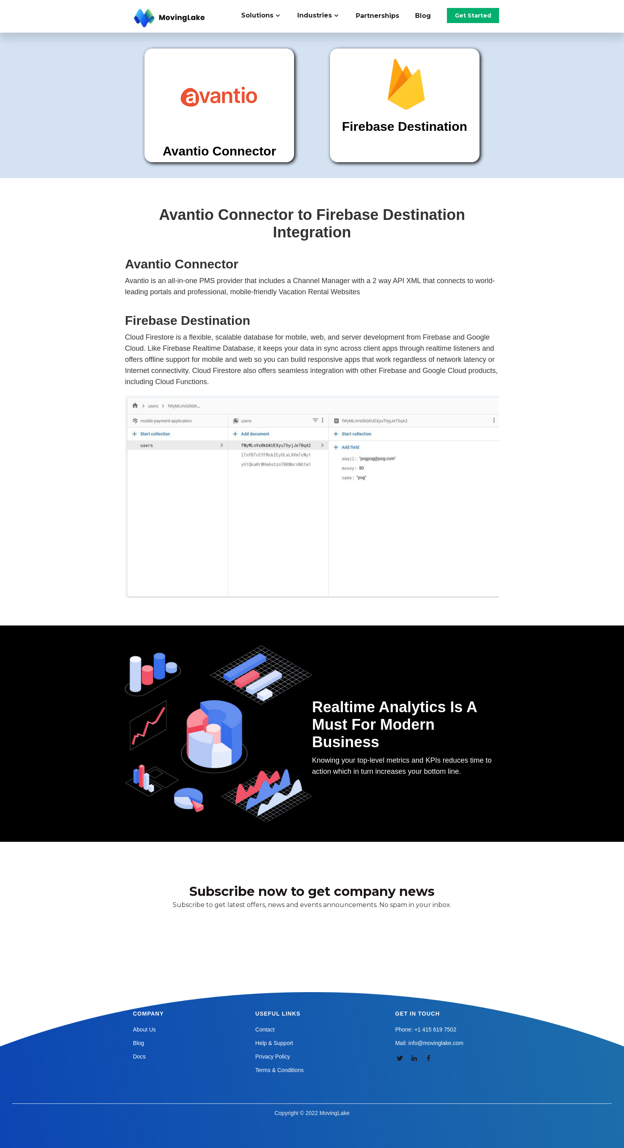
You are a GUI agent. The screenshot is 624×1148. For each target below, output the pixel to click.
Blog (423, 15)
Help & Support (274, 1043)
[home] (170, 18)
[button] (265, 15)
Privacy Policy (272, 1056)
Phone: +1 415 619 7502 (425, 1029)
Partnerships (377, 15)
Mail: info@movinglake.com (429, 1043)
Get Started (473, 15)
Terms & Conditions (279, 1070)
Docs (139, 1056)
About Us (144, 1029)
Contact (265, 1029)
